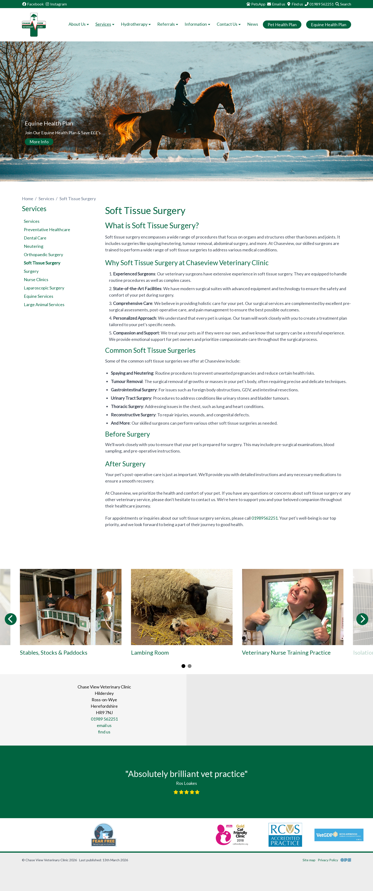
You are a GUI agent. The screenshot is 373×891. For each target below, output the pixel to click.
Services (46, 198)
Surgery (31, 271)
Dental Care (35, 237)
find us (104, 731)
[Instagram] (56, 4)
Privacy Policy (328, 860)
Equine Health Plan (328, 24)
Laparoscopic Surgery (44, 287)
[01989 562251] (319, 4)
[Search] (343, 4)
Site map (309, 860)
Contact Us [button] (229, 24)
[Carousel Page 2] (189, 666)
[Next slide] (362, 619)
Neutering (33, 246)
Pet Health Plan (282, 24)
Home (27, 198)
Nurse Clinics (36, 279)
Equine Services (38, 296)
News (252, 24)
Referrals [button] (168, 24)
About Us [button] (79, 24)
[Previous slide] (11, 619)
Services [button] (105, 24)
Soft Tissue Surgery (42, 262)
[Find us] (294, 4)
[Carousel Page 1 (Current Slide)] (183, 666)
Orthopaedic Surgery (43, 254)
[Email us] (276, 4)
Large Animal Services (44, 304)
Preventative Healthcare (47, 229)
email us (104, 725)
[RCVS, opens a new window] (229, 835)
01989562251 (264, 518)
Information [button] (198, 24)
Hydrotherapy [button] (136, 24)
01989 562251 (104, 719)
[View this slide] (186, 112)
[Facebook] (33, 4)
